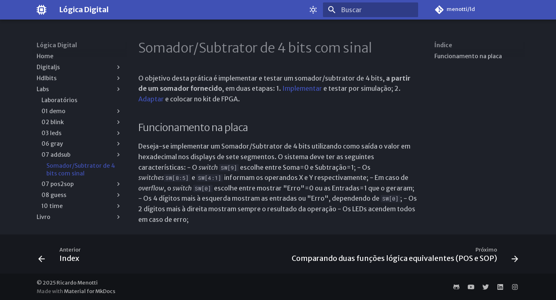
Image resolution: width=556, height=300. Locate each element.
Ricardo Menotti (77, 282)
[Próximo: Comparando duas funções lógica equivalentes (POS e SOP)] (403, 256)
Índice (443, 45)
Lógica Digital (57, 45)
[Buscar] (370, 9)
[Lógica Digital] (41, 10)
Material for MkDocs (90, 291)
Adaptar (151, 99)
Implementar (302, 88)
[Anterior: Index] (61, 256)
